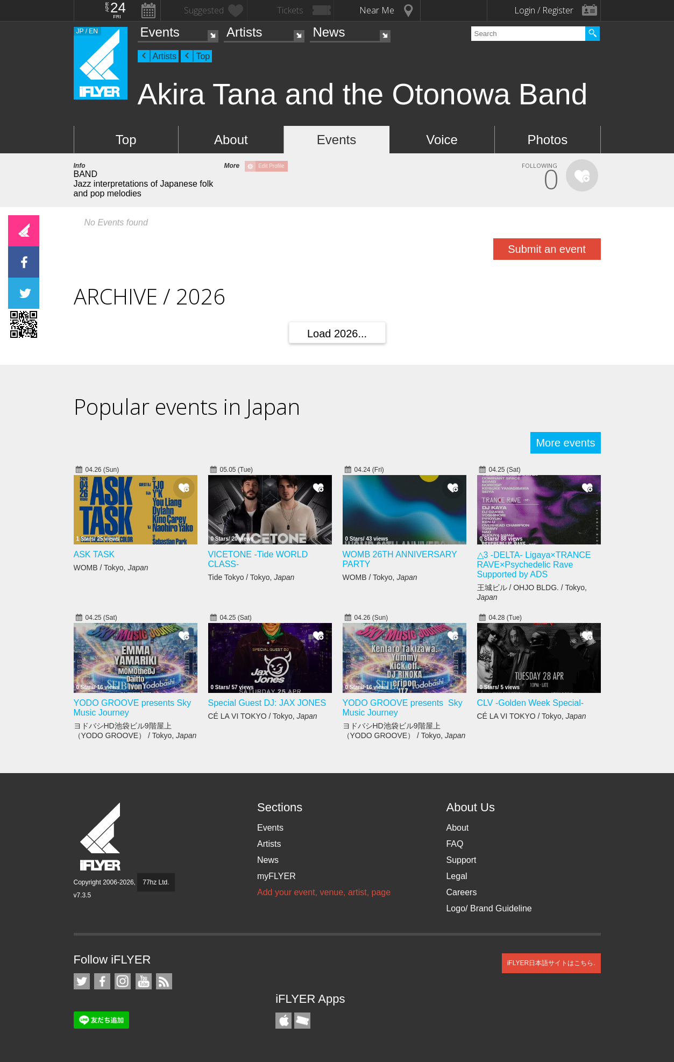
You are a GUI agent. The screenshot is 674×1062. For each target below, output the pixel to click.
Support (461, 860)
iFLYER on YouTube (144, 981)
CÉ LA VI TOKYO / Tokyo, (262, 716)
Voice (442, 139)
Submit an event (547, 249)
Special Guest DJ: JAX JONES (267, 702)
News (329, 32)
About (231, 139)
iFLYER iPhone (283, 1021)
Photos (547, 139)
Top (203, 56)
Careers (461, 892)
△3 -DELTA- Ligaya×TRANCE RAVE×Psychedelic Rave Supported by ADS (534, 564)
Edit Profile (271, 166)
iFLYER (101, 837)
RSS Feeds (164, 981)
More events (565, 443)
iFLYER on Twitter (82, 981)
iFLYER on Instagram (123, 981)
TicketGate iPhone (302, 1021)
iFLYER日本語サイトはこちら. (551, 963)
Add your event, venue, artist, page (324, 892)
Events (160, 32)
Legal (456, 876)
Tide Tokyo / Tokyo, (251, 577)
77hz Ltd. (156, 882)
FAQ (454, 843)
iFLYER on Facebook (102, 981)
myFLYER (276, 876)
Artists (244, 32)
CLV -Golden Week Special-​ (530, 702)
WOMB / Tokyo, (111, 567)
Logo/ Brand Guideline (488, 908)
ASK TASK (94, 554)
